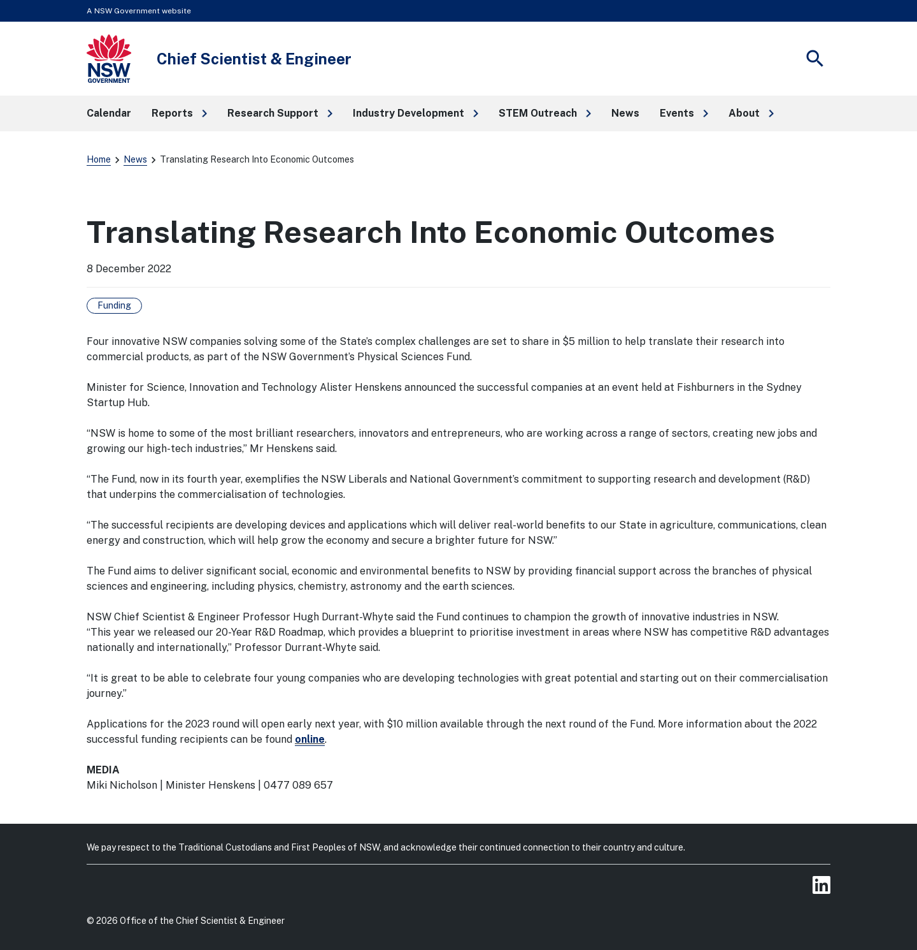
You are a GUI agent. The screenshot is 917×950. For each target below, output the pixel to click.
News (135, 159)
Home (99, 159)
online (310, 739)
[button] (179, 113)
